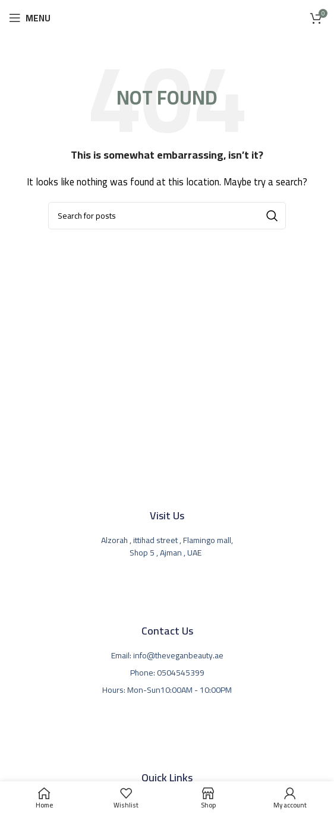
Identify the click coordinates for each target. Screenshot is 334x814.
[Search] (167, 215)
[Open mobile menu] (29, 18)
